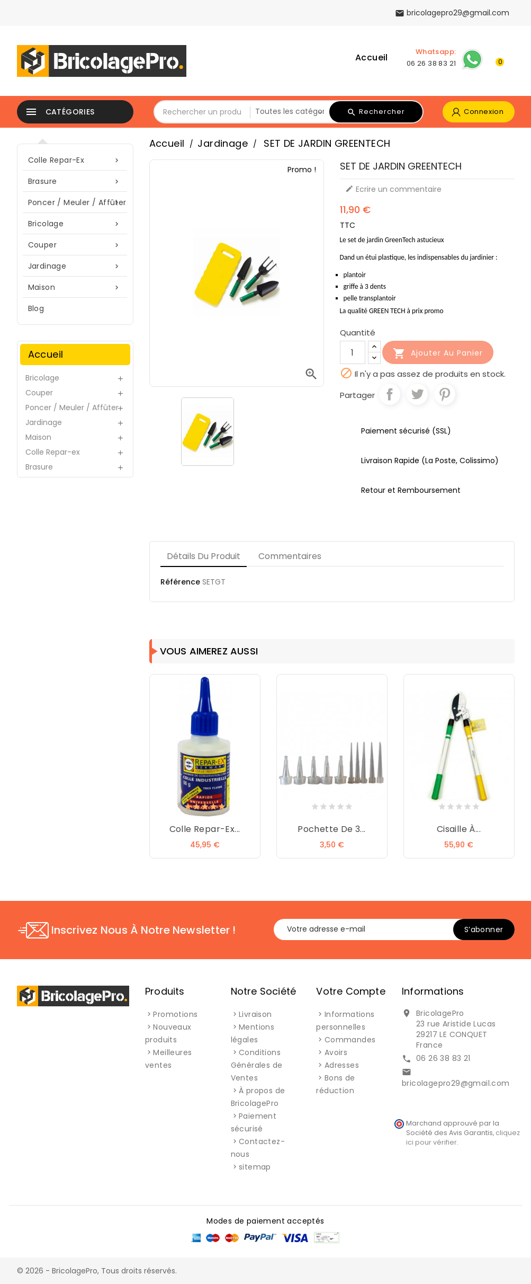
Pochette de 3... (331, 829)
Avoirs (336, 1052)
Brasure (75, 181)
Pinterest (444, 394)
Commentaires (289, 556)
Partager (389, 394)
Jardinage (75, 266)
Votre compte (350, 991)
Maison (75, 287)
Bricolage (75, 223)
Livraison (255, 1014)
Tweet (417, 394)
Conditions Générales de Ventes (257, 1065)
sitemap (255, 1167)
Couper (75, 245)
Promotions (175, 1014)
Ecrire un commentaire (393, 189)
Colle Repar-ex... (204, 829)
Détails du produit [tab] (203, 556)
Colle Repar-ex (75, 160)
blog (36, 308)
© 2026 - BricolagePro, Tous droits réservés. (97, 1270)
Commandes (350, 1039)
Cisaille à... (459, 829)
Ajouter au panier (438, 353)
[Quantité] (352, 352)
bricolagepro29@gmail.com (456, 1083)
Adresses (342, 1065)
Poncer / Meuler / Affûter (77, 202)
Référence (180, 582)
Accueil (371, 57)
